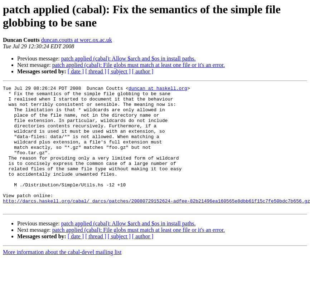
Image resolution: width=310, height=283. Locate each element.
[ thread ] (95, 71)
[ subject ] (119, 71)
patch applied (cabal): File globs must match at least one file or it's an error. (138, 65)
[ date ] (76, 71)
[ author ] (143, 71)
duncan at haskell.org (158, 89)
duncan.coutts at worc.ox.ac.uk (76, 40)
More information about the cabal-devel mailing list (62, 277)
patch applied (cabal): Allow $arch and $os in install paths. (128, 58)
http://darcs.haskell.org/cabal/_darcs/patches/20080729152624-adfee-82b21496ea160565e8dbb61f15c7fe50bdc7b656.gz (156, 224)
